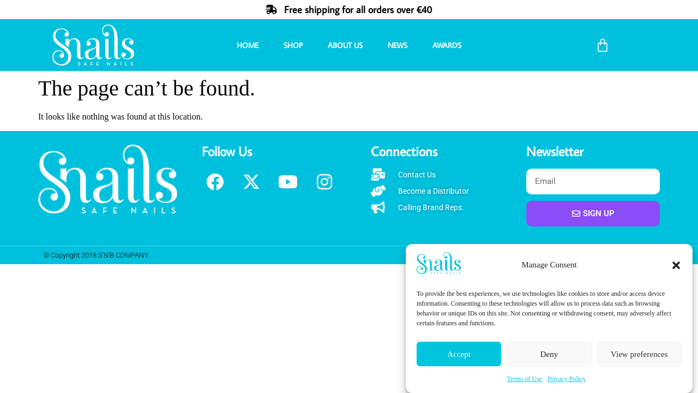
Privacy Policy (566, 379)
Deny (549, 354)
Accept (458, 354)
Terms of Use (524, 379)
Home (247, 45)
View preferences (639, 354)
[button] (676, 265)
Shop (293, 45)
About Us (345, 45)
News (397, 45)
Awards (446, 45)
